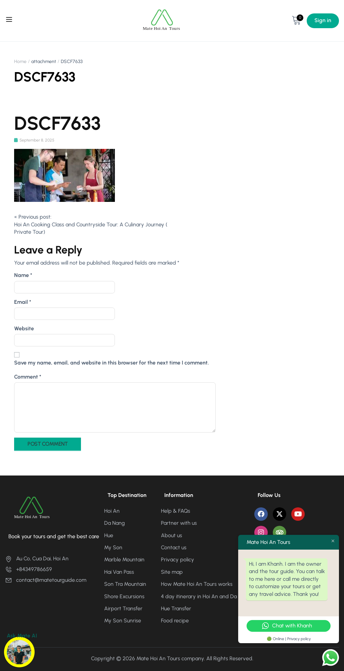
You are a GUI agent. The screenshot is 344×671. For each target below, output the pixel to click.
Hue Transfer (176, 608)
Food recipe (175, 620)
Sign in (322, 20)
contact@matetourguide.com (45, 580)
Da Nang (114, 523)
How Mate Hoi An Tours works (196, 584)
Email (22, 302)
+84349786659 (28, 569)
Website (24, 328)
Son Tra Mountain (125, 584)
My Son (113, 547)
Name (23, 275)
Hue (108, 535)
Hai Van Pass (119, 572)
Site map (172, 572)
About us (171, 535)
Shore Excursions (124, 596)
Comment (27, 377)
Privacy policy (177, 559)
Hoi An (112, 511)
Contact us (173, 547)
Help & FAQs (175, 511)
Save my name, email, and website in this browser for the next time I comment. (111, 362)
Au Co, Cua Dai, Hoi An (37, 558)
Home (20, 61)
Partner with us (179, 523)
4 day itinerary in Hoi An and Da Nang (206, 596)
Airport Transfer (123, 608)
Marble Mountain (124, 559)
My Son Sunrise (122, 620)
